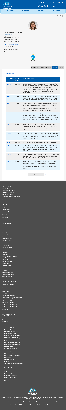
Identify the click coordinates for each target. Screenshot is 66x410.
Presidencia (5, 188)
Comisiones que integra (46, 67)
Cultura (4, 318)
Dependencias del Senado (5, 192)
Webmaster (58, 401)
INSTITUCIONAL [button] (42, 2)
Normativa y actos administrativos (7, 335)
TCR (5, 382)
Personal (61, 67)
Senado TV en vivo (5, 265)
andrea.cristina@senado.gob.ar (11, 44)
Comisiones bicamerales (5, 274)
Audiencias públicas (7, 359)
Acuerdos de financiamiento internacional (7, 349)
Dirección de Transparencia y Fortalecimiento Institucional (7, 330)
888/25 (9, 114)
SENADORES (10, 11)
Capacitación (5, 322)
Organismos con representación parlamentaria (5, 290)
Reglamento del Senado (5, 198)
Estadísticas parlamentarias (5, 295)
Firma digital (7, 361)
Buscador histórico (5, 240)
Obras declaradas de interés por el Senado (5, 297)
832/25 (9, 133)
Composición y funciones (5, 284)
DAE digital (5, 260)
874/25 (9, 124)
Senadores (9, 16)
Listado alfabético (5, 235)
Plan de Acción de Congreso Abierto (7, 352)
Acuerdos (4, 293)
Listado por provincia (5, 238)
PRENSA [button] (52, 2)
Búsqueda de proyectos (5, 247)
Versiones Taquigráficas (5, 261)
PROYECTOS (25, 11)
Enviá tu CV (5, 200)
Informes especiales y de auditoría (7, 355)
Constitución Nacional (5, 194)
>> (42, 175)
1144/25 (9, 103)
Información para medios (5, 211)
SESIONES (41, 11)
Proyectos (55, 67)
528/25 (9, 161)
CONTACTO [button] (60, 2)
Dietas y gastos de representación (7, 344)
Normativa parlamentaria (7, 333)
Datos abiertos (7, 357)
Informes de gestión (7, 354)
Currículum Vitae (35, 67)
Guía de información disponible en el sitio (7, 363)
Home (3, 16)
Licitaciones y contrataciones (7, 337)
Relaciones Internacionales (5, 288)
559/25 (9, 154)
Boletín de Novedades (5, 263)
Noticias (4, 207)
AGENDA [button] (4, 214)
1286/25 (9, 84)
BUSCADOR (52, 6)
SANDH (6, 372)
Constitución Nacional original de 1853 (5, 196)
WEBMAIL (6, 380)
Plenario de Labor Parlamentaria (5, 256)
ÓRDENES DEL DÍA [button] (5, 309)
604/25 (9, 142)
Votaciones (5, 254)
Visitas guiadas (5, 320)
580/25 (9, 145)
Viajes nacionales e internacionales (7, 339)
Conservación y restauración (7, 375)
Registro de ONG (7, 374)
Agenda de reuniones (5, 276)
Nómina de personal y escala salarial (7, 343)
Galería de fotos (5, 209)
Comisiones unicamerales (5, 272)
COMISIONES (56, 11)
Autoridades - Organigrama (5, 190)
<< (29, 175)
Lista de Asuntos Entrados (5, 258)
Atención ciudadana (7, 370)
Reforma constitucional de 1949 (5, 304)
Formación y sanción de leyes (5, 286)
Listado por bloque (5, 237)
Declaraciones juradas (7, 346)
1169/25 (9, 96)
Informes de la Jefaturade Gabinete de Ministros (5, 301)
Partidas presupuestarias (7, 341)
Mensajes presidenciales (5, 299)
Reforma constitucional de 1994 (5, 306)
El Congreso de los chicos (7, 377)
